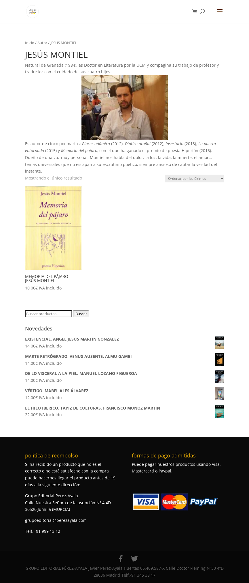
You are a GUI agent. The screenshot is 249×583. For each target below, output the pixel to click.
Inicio (29, 42)
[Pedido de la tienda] (194, 178)
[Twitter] (134, 558)
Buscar (81, 313)
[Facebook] (120, 558)
